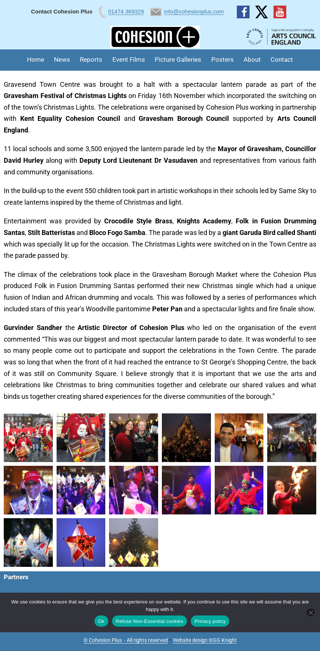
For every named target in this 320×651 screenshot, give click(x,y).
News (62, 59)
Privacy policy (210, 621)
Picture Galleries (178, 59)
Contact (282, 59)
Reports (91, 59)
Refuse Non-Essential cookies (149, 621)
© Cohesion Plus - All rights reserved (126, 640)
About (252, 59)
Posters (222, 59)
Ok (101, 621)
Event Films (128, 59)
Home (35, 59)
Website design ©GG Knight (205, 640)
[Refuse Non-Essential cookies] (310, 612)
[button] (28, 437)
